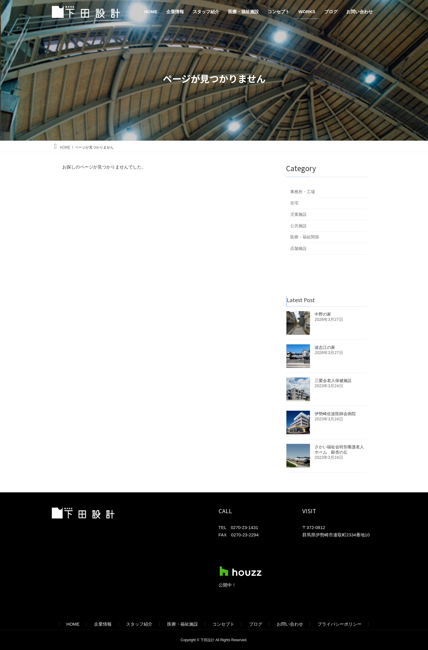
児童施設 (298, 214)
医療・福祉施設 (182, 624)
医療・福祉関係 (304, 237)
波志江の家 (325, 347)
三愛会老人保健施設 (333, 380)
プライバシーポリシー (340, 624)
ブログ (255, 624)
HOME (73, 624)
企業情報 (103, 624)
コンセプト (223, 624)
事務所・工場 (302, 191)
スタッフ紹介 (139, 624)
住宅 (294, 203)
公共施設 (298, 225)
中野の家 (323, 314)
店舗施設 (298, 248)
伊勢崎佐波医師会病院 (335, 413)
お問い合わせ (290, 624)
